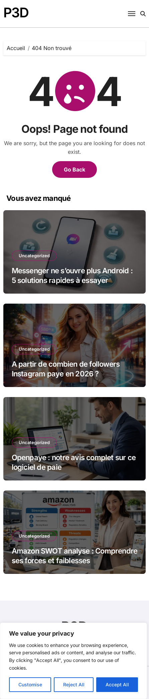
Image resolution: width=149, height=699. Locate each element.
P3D (16, 12)
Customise (30, 684)
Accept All (117, 684)
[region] (73, 661)
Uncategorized (34, 255)
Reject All (74, 684)
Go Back (74, 169)
